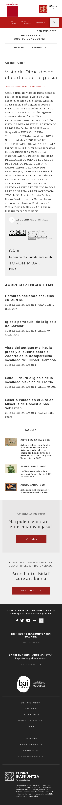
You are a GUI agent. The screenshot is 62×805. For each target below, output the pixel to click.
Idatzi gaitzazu (31, 664)
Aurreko (26, 23)
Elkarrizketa (38, 47)
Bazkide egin (31, 642)
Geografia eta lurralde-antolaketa (31, 257)
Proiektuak (31, 709)
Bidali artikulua (31, 590)
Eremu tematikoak (31, 703)
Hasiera (19, 47)
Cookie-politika (31, 750)
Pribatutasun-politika (31, 744)
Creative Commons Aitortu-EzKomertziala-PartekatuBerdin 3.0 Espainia (37, 235)
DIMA (13, 269)
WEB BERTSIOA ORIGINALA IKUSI (28, 221)
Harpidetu (40, 22)
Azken (11, 23)
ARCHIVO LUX (39, 86)
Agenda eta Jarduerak (31, 721)
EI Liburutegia (31, 715)
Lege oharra (31, 738)
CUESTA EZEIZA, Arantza (18, 86)
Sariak (31, 726)
